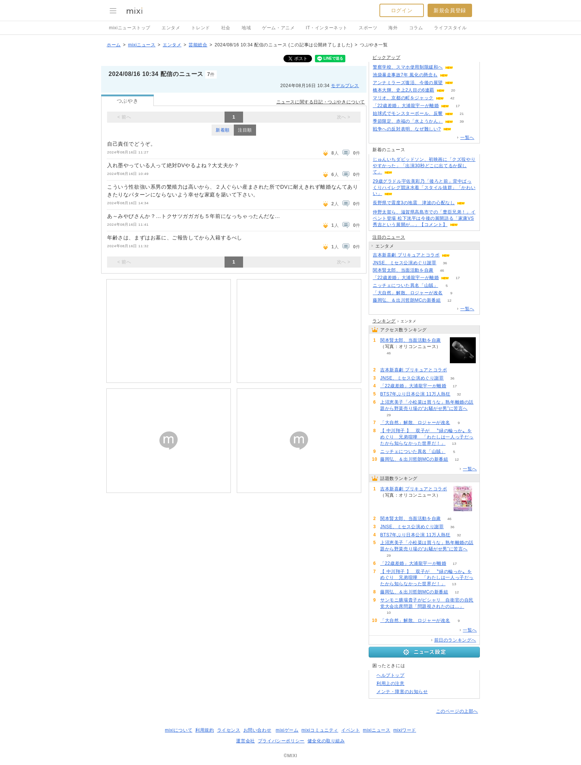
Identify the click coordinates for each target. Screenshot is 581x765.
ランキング (384, 321)
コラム (416, 27)
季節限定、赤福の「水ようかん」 (408, 121)
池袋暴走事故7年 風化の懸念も (405, 74)
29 (388, 415)
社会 (225, 27)
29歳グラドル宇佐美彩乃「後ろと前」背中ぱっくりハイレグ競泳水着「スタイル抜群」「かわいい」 (424, 187)
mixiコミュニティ (320, 730)
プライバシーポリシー (281, 741)
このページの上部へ (457, 711)
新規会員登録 (450, 10)
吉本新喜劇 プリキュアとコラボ (406, 255)
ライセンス (228, 730)
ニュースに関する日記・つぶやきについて (320, 102)
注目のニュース (388, 237)
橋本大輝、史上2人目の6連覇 (403, 90)
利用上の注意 (390, 683)
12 (449, 300)
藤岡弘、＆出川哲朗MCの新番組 (407, 300)
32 (459, 394)
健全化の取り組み (326, 741)
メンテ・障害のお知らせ (402, 691)
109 (462, 67)
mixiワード (404, 730)
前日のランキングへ (455, 640)
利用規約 (204, 730)
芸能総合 (198, 44)
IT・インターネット (327, 27)
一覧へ (467, 137)
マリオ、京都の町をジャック (403, 97)
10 (388, 612)
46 (442, 270)
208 (459, 129)
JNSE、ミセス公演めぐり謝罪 (404, 262)
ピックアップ (386, 57)
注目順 (245, 130)
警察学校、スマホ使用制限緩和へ (408, 67)
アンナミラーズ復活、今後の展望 (408, 82)
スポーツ (368, 27)
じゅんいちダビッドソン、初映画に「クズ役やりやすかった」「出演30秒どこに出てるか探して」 (424, 166)
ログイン (401, 10)
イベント (350, 730)
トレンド (200, 27)
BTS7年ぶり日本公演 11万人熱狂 (415, 394)
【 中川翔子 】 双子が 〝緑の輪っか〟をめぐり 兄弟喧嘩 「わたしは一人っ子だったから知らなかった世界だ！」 (427, 437)
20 (453, 90)
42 (452, 98)
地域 (246, 27)
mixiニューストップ (129, 27)
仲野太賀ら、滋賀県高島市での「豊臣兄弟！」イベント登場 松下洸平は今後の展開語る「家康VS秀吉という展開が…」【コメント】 (424, 218)
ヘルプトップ (390, 675)
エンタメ (171, 27)
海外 (393, 27)
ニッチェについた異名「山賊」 (405, 285)
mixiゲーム (287, 730)
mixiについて (178, 730)
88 (458, 255)
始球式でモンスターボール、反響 (408, 113)
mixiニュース (141, 44)
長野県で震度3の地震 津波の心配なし (414, 202)
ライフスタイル (450, 27)
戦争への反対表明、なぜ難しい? (407, 129)
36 (445, 263)
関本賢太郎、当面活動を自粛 (403, 270)
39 (461, 121)
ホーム (114, 44)
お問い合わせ (257, 730)
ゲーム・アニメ (278, 27)
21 (461, 114)
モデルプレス (345, 85)
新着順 (223, 130)
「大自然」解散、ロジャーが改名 (408, 292)
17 (458, 106)
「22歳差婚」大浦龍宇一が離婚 (406, 105)
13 (454, 443)
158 (457, 75)
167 (462, 83)
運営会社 (245, 741)
